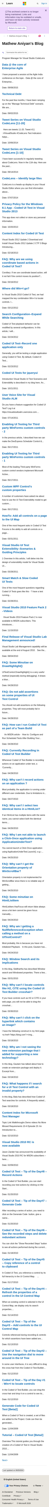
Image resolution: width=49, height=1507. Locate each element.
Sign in (44, 3)
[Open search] (37, 3)
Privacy (17, 1496)
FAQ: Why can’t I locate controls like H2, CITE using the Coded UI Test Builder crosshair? (23, 988)
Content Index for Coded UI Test (23, 233)
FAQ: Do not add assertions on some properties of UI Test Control (20, 695)
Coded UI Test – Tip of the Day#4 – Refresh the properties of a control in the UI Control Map (24, 1292)
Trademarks (7, 1503)
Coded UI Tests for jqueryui (20, 372)
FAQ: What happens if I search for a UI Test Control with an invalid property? (22, 1087)
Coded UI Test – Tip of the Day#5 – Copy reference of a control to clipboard (23, 1263)
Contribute (6, 1496)
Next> (5, 1460)
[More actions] (44, 36)
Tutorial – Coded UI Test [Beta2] (22, 1434)
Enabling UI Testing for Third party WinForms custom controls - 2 (23, 428)
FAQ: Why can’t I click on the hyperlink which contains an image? (21, 1021)
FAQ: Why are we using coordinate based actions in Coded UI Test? (20, 263)
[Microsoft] (24, 3)
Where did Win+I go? (15, 288)
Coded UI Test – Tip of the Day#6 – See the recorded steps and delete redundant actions (24, 1234)
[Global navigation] (2, 3)
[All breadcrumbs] (4, 36)
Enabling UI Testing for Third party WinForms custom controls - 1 (23, 457)
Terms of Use (33, 1499)
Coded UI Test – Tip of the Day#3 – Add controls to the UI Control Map (22, 1325)
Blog (36, 1492)
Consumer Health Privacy (12, 1499)
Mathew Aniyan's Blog (18, 36)
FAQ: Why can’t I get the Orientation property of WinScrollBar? (18, 867)
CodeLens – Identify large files (22, 178)
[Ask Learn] (39, 36)
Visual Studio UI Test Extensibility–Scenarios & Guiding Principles (19, 549)
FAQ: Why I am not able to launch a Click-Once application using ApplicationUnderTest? (24, 838)
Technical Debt (11, 93)
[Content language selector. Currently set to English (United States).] (14, 1479)
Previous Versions (23, 1492)
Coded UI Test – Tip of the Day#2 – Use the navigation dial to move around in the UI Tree (24, 1354)
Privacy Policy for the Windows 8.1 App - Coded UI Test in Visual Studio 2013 (23, 207)
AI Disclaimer (7, 1492)
